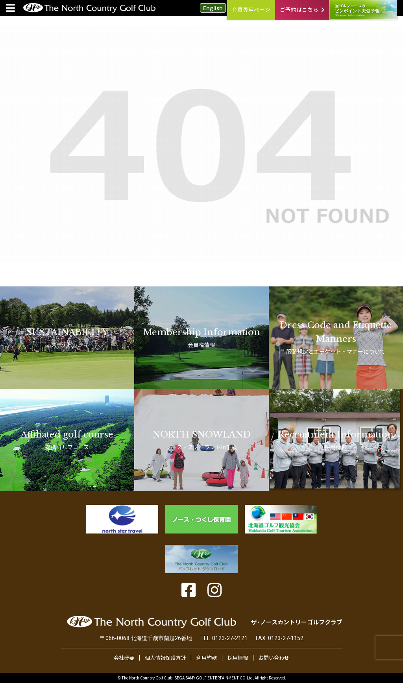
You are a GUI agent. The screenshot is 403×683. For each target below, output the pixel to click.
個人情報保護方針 (165, 657)
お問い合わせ (274, 657)
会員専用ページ (251, 9)
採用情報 (237, 657)
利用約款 (206, 657)
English (213, 8)
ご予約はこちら (302, 9)
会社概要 (124, 657)
